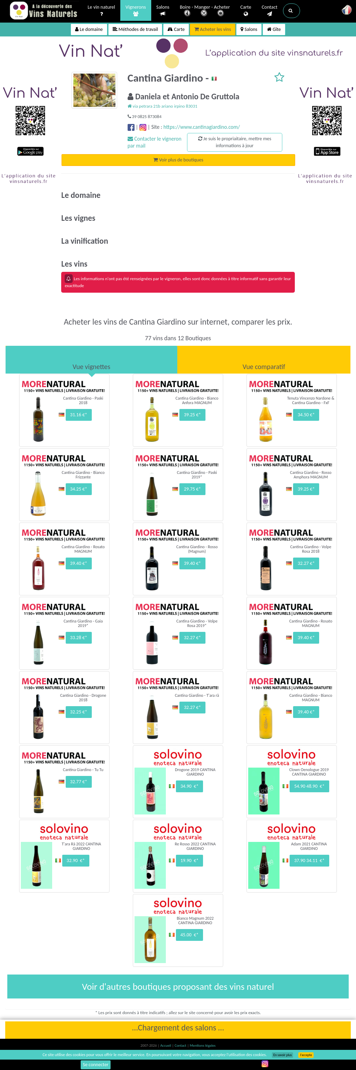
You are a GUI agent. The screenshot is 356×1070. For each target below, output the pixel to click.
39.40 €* (78, 563)
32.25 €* (78, 712)
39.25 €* (192, 415)
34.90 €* (189, 786)
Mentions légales (203, 1045)
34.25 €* (78, 489)
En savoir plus (282, 1055)
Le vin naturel (101, 11)
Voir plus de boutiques (178, 160)
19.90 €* (189, 860)
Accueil (166, 1045)
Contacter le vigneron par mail (154, 142)
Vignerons (136, 11)
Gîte (274, 29)
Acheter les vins (212, 29)
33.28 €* (78, 638)
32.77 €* (78, 782)
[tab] (91, 360)
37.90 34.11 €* (309, 860)
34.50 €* (306, 415)
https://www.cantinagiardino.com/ (201, 127)
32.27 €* (306, 563)
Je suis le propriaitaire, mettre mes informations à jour (235, 142)
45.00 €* (189, 935)
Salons (163, 11)
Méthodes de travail (135, 29)
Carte (245, 11)
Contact (269, 11)
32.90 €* (76, 860)
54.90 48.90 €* (309, 786)
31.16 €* (78, 415)
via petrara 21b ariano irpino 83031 (162, 106)
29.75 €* (192, 489)
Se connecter (95, 1065)
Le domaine (89, 29)
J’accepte (306, 1055)
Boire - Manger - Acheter (205, 11)
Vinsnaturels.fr (44, 11)
